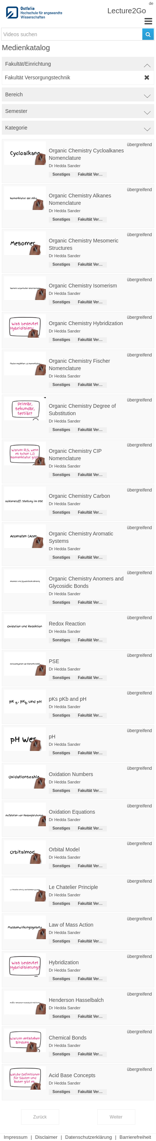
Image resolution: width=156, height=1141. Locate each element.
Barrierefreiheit (135, 1137)
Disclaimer (46, 1137)
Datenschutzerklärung (88, 1137)
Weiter (116, 1117)
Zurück (40, 1117)
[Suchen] (148, 34)
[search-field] (78, 34)
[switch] (78, 64)
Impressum (15, 1137)
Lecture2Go (126, 11)
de (151, 3)
